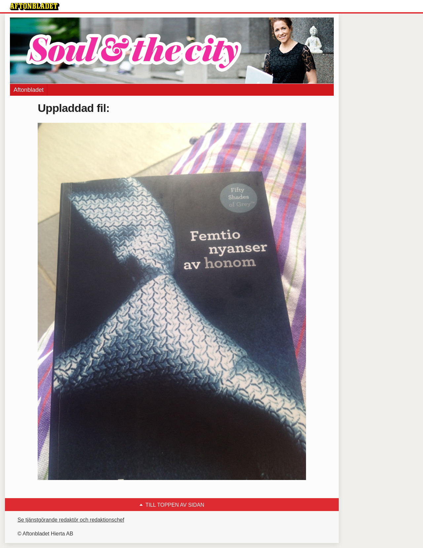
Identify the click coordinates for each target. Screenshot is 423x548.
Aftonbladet (29, 89)
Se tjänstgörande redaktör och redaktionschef (71, 520)
